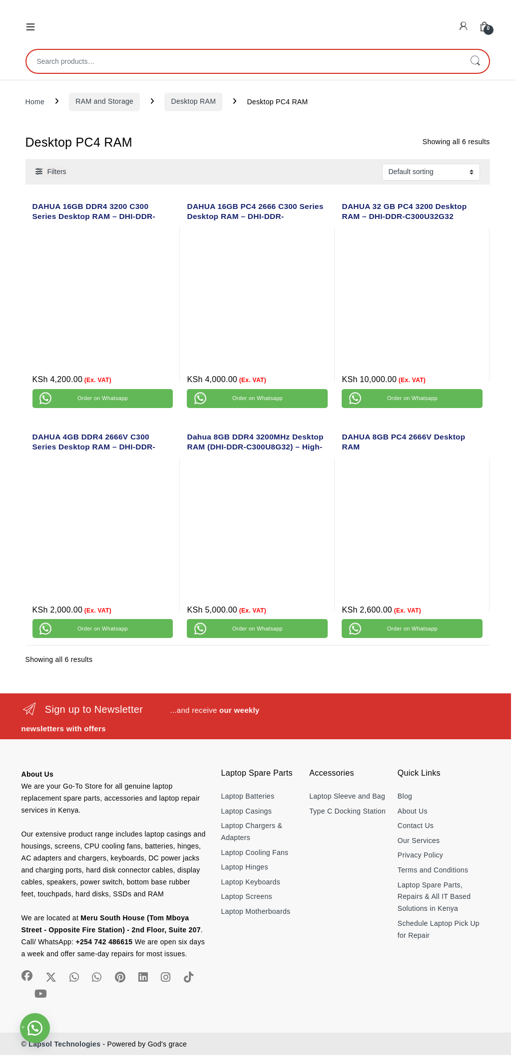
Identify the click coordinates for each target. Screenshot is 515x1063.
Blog (405, 796)
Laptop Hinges (244, 867)
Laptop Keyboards (250, 882)
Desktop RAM (193, 101)
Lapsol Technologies (64, 1044)
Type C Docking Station (347, 811)
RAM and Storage (104, 101)
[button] (35, 1028)
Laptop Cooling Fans (255, 852)
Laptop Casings (246, 811)
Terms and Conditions (433, 870)
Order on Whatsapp (102, 398)
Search (475, 61)
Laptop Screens (246, 896)
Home (35, 101)
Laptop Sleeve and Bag (347, 796)
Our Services (419, 841)
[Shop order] (431, 172)
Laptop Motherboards (256, 911)
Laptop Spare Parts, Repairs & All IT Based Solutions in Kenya (434, 897)
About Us (413, 811)
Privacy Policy (420, 855)
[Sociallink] (26, 975)
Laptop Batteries (248, 796)
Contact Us (416, 826)
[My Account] (463, 26)
